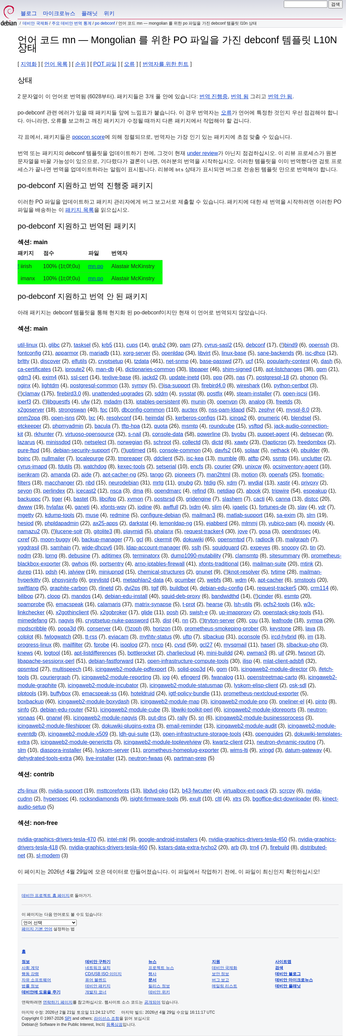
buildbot (179, 588)
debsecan (312, 434)
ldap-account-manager (153, 547)
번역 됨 (239, 96)
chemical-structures (161, 572)
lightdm (50, 385)
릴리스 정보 (159, 986)
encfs (196, 466)
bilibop (25, 596)
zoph (136, 628)
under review (202, 153)
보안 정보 (220, 974)
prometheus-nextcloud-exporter (261, 693)
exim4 (49, 377)
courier (222, 466)
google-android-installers (167, 839)
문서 (152, 980)
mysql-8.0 (297, 410)
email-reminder (184, 726)
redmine (119, 515)
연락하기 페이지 (57, 1002)
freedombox (312, 442)
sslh (196, 547)
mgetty (26, 515)
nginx (24, 385)
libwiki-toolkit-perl (192, 710)
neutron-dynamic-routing (286, 742)
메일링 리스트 (224, 986)
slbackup (213, 637)
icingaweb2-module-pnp (239, 701)
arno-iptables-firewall (160, 564)
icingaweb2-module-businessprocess (259, 718)
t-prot (188, 604)
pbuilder (310, 450)
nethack (280, 450)
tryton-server (219, 620)
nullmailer (53, 458)
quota (161, 426)
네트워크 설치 (97, 967)
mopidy (316, 523)
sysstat (187, 393)
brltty (23, 361)
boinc (24, 458)
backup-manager (101, 539)
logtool (52, 653)
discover (51, 361)
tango (157, 474)
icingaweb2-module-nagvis (105, 718)
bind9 (291, 345)
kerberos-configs (195, 418)
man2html (218, 474)
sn (201, 718)
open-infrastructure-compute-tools (187, 661)
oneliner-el (291, 701)
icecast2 (86, 491)
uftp (187, 637)
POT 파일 (105, 64)
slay (302, 507)
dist (167, 620)
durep (24, 572)
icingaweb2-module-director (274, 669)
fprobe (101, 645)
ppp (217, 377)
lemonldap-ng (175, 523)
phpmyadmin (67, 426)
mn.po (95, 266)
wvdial (255, 483)
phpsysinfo (65, 580)
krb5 (107, 345)
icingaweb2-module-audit (247, 726)
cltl (218, 799)
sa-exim (286, 515)
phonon (309, 377)
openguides (269, 734)
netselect (95, 442)
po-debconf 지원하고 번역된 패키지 (77, 226)
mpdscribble (32, 628)
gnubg (185, 483)
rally (182, 718)
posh (172, 612)
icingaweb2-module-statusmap (186, 685)
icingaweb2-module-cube (130, 710)
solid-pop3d (191, 669)
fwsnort (307, 653)
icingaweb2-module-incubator (103, 685)
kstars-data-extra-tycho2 (187, 847)
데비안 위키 (159, 992)
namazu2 (29, 531)
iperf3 (24, 402)
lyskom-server (112, 750)
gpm (321, 369)
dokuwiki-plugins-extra (128, 726)
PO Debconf (105, 23)
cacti (259, 499)
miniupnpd (111, 572)
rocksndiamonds (99, 799)
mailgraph (297, 539)
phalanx (163, 531)
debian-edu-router (61, 710)
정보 (26, 961)
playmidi (133, 531)
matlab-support (244, 515)
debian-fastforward (111, 661)
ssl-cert (79, 377)
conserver (98, 628)
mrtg (158, 483)
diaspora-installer (60, 750)
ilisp (247, 661)
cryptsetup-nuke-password (117, 620)
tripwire (280, 491)
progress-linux (34, 645)
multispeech (66, 669)
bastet (80, 499)
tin (313, 547)
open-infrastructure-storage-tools (202, 734)
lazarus (26, 442)
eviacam (118, 637)
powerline (208, 434)
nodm (24, 556)
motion (250, 474)
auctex (190, 410)
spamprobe (31, 604)
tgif (154, 588)
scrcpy (287, 791)
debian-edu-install (126, 596)
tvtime (278, 572)
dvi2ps (132, 588)
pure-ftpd (28, 450)
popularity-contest (288, 361)
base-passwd (215, 361)
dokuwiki (193, 539)
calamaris (109, 604)
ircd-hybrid (284, 637)
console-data (167, 434)
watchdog (95, 466)
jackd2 (150, 377)
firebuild (279, 847)
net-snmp (177, 361)
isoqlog (129, 645)
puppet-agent (273, 434)
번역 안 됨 (280, 96)
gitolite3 (103, 531)
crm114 (319, 588)
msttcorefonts (113, 791)
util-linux (28, 345)
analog (257, 402)
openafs (278, 474)
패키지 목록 (79, 210)
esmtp (291, 596)
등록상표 (114, 1024)
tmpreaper (130, 458)
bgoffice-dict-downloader (281, 799)
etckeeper (29, 426)
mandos (81, 596)
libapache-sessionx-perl (46, 661)
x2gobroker (113, 612)
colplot (25, 637)
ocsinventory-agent (295, 466)
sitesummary (284, 556)
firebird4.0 (213, 385)
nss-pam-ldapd (227, 410)
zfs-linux (28, 791)
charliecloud (181, 653)
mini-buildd (219, 653)
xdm (232, 483)
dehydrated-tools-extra (45, 758)
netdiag (226, 491)
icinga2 (238, 418)
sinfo (23, 710)
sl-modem (48, 855)
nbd (90, 483)
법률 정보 (30, 986)
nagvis (66, 620)
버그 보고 (220, 980)
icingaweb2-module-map (170, 701)
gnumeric (269, 418)
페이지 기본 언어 (37, 929)
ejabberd (216, 523)
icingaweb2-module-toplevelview (162, 742)
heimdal (154, 418)
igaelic (240, 507)
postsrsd (164, 499)
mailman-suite (269, 564)
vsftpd (256, 426)
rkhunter (44, 434)
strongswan (72, 410)
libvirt (204, 353)
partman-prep (190, 758)
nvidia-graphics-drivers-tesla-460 (108, 847)
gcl (139, 539)
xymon (135, 499)
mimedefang (32, 620)
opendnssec (296, 531)
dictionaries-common (150, 369)
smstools (305, 580)
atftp (253, 458)
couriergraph (55, 677)
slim (216, 507)
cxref (23, 539)
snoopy (290, 547)
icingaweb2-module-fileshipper (54, 726)
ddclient (163, 458)
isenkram (29, 474)
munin (198, 402)
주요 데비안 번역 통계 (72, 23)
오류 (129, 64)
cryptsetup (110, 361)
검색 (279, 967)
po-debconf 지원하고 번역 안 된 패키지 (83, 296)
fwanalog (222, 677)
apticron (277, 442)
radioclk (264, 539)
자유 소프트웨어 (36, 980)
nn (185, 620)
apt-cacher (270, 580)
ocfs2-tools (276, 604)
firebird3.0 (69, 393)
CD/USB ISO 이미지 (103, 974)
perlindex (54, 491)
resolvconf (118, 418)
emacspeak (69, 604)
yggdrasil (28, 547)
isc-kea (195, 458)
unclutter (311, 458)
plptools (27, 693)
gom (222, 669)
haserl (268, 645)
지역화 (29, 64)
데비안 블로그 (287, 974)
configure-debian (161, 515)
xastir (283, 483)
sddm (161, 393)
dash (326, 361)
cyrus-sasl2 (218, 345)
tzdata (141, 361)
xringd (266, 750)
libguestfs (58, 402)
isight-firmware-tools (154, 799)
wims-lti (239, 750)
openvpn (227, 402)
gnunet (204, 572)
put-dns (157, 718)
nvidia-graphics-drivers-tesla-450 (248, 839)
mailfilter (73, 645)
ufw (85, 402)
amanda (60, 474)
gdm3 (24, 377)
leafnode (282, 620)
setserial (166, 466)
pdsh (51, 572)
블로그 (29, 13)
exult (195, 799)
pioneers (185, 474)
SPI (68, 1018)
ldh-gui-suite (134, 734)
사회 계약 (30, 967)
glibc (54, 345)
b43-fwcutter (197, 791)
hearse (214, 604)
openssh (319, 345)
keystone (280, 628)
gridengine (198, 499)
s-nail (134, 434)
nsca (116, 491)
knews (25, 653)
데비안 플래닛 (287, 986)
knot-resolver (244, 572)
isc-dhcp (315, 353)
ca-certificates (34, 369)
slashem (232, 499)
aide (86, 474)
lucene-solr (69, 531)
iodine (145, 507)
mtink (306, 564)
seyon (25, 491)
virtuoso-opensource (89, 434)
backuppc (29, 499)
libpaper (198, 369)
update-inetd (184, 377)
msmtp (190, 426)
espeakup (315, 491)
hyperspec (55, 799)
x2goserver (31, 410)
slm (22, 750)
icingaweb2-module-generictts (77, 742)
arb (235, 847)
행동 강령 (30, 974)
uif (281, 653)
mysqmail (235, 645)
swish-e (199, 612)
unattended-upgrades (118, 393)
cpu (253, 620)
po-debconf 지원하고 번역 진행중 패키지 (85, 185)
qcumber (185, 580)
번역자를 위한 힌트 (166, 64)
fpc (103, 410)
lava (310, 628)
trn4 (254, 847)
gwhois (80, 564)
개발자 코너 (95, 992)
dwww (25, 507)
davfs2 (222, 450)
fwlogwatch (57, 637)
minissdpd (58, 442)
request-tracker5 (277, 588)
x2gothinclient (72, 612)
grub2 (159, 345)
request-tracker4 (204, 531)
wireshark (248, 385)
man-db (105, 369)
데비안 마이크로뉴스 (294, 980)
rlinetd (106, 588)
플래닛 (89, 13)
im (310, 637)
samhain (60, 547)
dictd (217, 442)
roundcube (222, 426)
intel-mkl (117, 839)
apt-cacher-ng (119, 474)
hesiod (25, 523)
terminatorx (146, 556)
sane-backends (275, 353)
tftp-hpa (131, 426)
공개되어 (152, 1002)
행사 (152, 974)
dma (138, 491)
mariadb (99, 353)
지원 (216, 961)
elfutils (79, 361)
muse (92, 515)
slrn (310, 515)
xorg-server (136, 353)
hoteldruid (142, 693)
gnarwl (54, 718)
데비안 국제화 (35, 23)
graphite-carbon (69, 588)
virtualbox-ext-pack (245, 791)
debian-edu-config (221, 588)
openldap (173, 353)
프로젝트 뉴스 (161, 967)
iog (166, 677)
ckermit (163, 539)
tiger (57, 499)
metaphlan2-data (143, 580)
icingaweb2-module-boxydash (93, 701)
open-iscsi (295, 393)
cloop (53, 596)
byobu (238, 434)
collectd (191, 442)
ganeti (82, 507)
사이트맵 (283, 961)
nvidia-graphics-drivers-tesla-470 (57, 839)
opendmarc (167, 491)
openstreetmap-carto (272, 677)
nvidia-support (66, 791)
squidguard (225, 547)
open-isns (63, 418)
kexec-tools (131, 466)
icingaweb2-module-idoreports (260, 710)
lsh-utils (243, 604)
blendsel (301, 418)
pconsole (249, 637)
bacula (102, 426)
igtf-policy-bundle (189, 693)
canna (283, 499)
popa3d (67, 628)
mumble (227, 458)
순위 (80, 64)
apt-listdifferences (95, 653)
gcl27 (206, 645)
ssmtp (280, 458)
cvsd (180, 645)
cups (132, 345)
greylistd (99, 580)
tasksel (82, 345)
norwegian (129, 442)
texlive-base (116, 377)
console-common (180, 450)
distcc (311, 499)
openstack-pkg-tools (287, 612)
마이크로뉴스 (59, 13)
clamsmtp (246, 556)
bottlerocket (141, 653)
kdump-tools (59, 515)
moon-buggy (56, 539)
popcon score (88, 137)
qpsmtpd (28, 669)
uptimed (135, 450)
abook (253, 491)
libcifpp (107, 499)
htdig (210, 483)
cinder (265, 596)
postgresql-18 (272, 377)
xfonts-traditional (218, 564)
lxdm (195, 507)
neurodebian (123, 483)
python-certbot (291, 385)
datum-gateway (303, 750)
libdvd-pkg (155, 791)
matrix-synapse (153, 604)
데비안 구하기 (97, 961)
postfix (214, 393)
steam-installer (254, 393)
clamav (31, 393)
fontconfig (29, 353)
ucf (249, 361)
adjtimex (111, 556)
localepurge (90, 458)
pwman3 (257, 653)
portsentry (112, 564)
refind (199, 491)
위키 (109, 13)
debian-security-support (81, 450)
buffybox (60, 693)
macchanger (59, 483)
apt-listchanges (284, 369)
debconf (255, 345)
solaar (252, 450)
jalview (76, 572)
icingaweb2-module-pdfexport (130, 669)
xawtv (241, 442)
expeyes (260, 547)
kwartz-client (228, 742)
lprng (51, 556)
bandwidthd (225, 596)
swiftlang (28, 588)
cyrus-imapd (32, 466)
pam (185, 345)
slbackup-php (303, 645)
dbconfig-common (143, 410)
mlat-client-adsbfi (283, 661)
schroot (162, 442)
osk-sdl (297, 685)
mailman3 (203, 515)
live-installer (100, 758)
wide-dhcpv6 (97, 547)
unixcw (253, 466)
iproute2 (75, 369)
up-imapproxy (235, 612)
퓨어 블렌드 (95, 980)
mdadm (113, 402)
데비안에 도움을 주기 (41, 992)
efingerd (190, 677)
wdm (241, 580)
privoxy (310, 483)
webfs (214, 580)
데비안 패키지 (97, 986)
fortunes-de (273, 507)
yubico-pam (283, 523)
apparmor (66, 353)
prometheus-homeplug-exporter (181, 750)
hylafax (55, 507)
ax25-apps (105, 523)
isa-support (177, 385)
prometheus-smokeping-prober (221, 628)
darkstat (138, 523)
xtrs (237, 799)
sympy (139, 385)
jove (243, 531)
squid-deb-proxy (181, 596)
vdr (322, 507)
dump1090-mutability (196, 556)
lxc (92, 418)
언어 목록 (55, 64)
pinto (321, 701)
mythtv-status (156, 637)
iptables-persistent (158, 402)
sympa (314, 620)
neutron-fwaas (145, 758)
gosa (265, 531)
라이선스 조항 (106, 1018)
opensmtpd (231, 539)
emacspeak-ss (99, 693)
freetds (284, 402)
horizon (161, 628)
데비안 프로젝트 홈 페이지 (46, 895)
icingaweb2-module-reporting (116, 677)
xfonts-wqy (113, 507)
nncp (158, 645)
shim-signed (237, 369)
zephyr (266, 410)
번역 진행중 (213, 96)
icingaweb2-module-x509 (78, 734)
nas (240, 377)
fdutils (65, 466)
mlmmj (249, 523)
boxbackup (31, 701)
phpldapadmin (62, 523)
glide (147, 612)
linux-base (234, 353)
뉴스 (152, 961)
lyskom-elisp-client (256, 685)
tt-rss (91, 637)
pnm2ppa (29, 418)
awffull (170, 507)
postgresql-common (94, 385)
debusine (79, 556)
